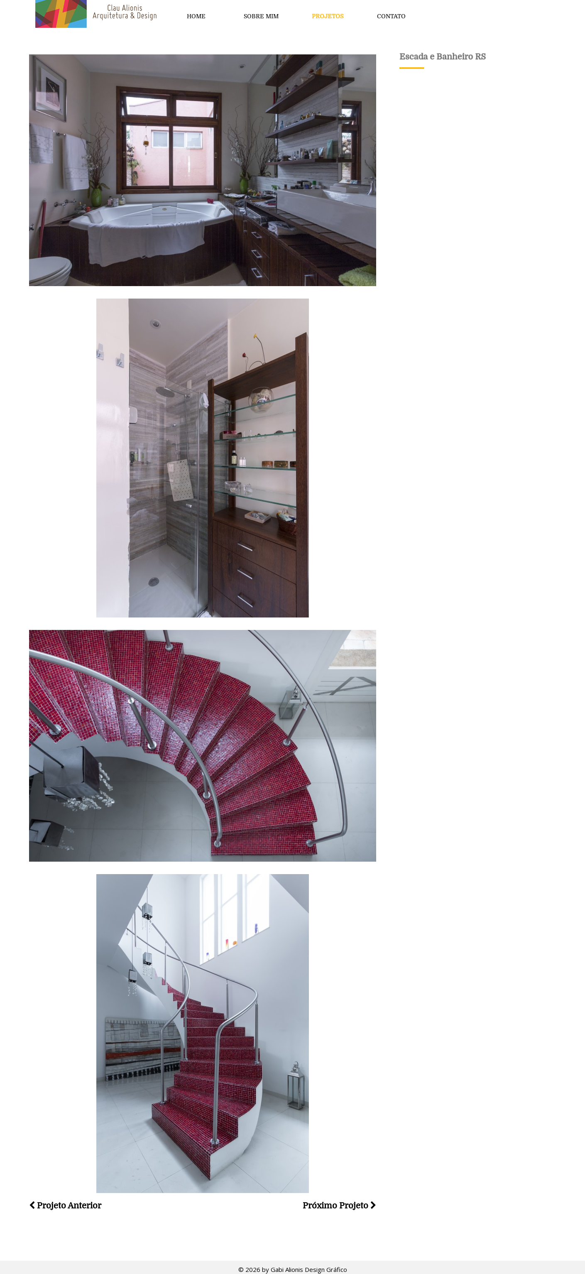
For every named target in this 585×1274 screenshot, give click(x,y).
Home (196, 16)
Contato (391, 16)
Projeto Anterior (65, 1205)
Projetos (327, 16)
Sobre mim (261, 16)
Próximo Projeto (339, 1205)
